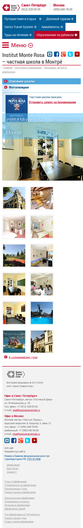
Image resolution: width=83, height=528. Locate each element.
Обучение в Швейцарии (28, 67)
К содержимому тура (23, 357)
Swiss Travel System (18, 27)
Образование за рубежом (55, 35)
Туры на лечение (16, 35)
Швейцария (13, 464)
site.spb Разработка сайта (14, 449)
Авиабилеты (50, 27)
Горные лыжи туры (15, 518)
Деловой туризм (58, 19)
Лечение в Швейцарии (17, 505)
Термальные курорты (16, 501)
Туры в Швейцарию (15, 481)
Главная (7, 67)
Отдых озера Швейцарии (18, 521)
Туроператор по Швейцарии (20, 485)
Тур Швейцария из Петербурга (22, 514)
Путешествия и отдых (20, 19)
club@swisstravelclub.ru (26, 410)
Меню (18, 45)
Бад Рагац (13, 468)
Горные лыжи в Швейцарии (20, 492)
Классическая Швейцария (19, 498)
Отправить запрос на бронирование (52, 102)
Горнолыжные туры (15, 488)
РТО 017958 (34, 459)
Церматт (12, 472)
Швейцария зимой (14, 508)
